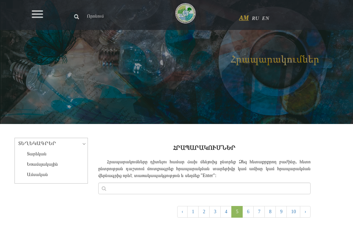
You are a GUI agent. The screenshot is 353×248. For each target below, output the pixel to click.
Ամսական (37, 174)
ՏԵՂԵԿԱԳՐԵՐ (37, 143)
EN (265, 18)
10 (293, 211)
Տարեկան (37, 153)
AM (244, 17)
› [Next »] (305, 211)
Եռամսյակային (42, 164)
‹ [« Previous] (182, 211)
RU (255, 18)
